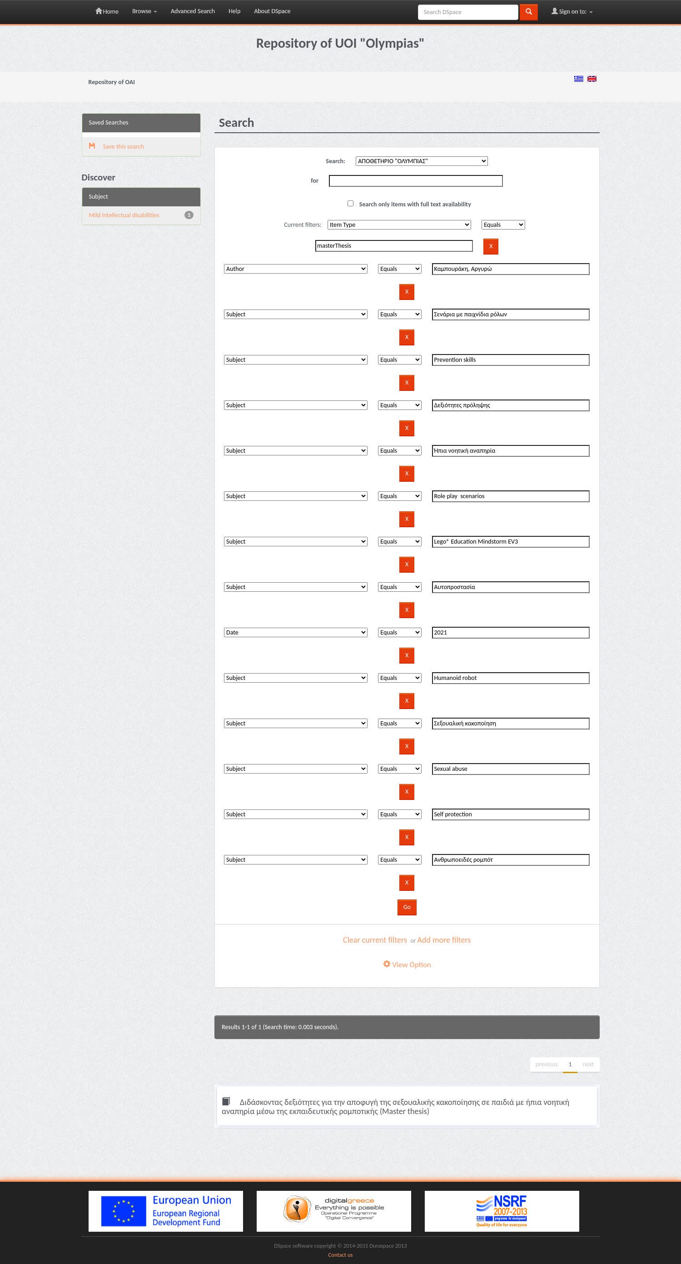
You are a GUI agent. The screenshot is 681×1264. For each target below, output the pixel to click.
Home (107, 11)
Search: (335, 161)
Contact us (340, 1254)
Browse (144, 11)
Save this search (116, 146)
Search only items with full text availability (409, 204)
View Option (407, 964)
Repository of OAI (112, 82)
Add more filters (444, 940)
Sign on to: (572, 11)
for (314, 181)
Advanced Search (193, 11)
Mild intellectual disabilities (124, 215)
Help (234, 11)
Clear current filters (375, 940)
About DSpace (272, 11)
